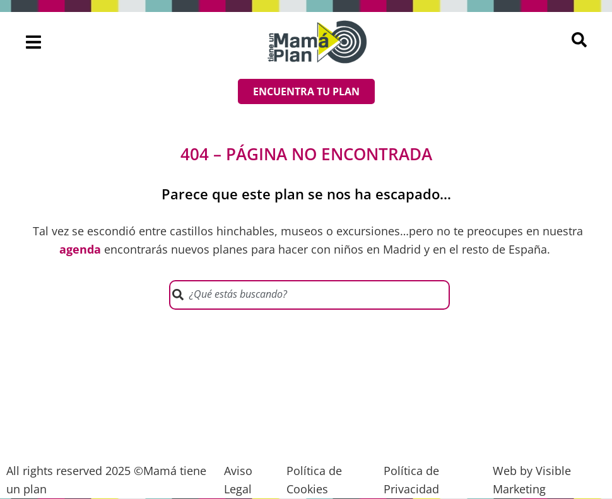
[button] (34, 42)
